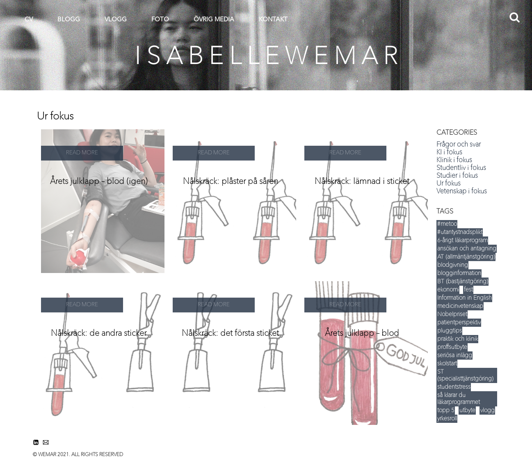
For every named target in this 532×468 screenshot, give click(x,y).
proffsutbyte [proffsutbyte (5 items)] (452, 347)
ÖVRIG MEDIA (214, 20)
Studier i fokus (457, 176)
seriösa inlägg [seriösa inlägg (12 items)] (454, 355)
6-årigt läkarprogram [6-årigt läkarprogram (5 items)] (462, 240)
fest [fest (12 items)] (468, 290)
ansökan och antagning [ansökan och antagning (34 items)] (466, 249)
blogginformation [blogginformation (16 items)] (459, 273)
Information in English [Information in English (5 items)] (464, 298)
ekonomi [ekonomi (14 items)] (448, 290)
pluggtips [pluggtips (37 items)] (449, 331)
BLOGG (68, 20)
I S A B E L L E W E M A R (266, 58)
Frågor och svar (458, 145)
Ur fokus (448, 184)
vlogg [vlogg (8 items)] (487, 410)
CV (29, 20)
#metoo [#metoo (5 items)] (447, 224)
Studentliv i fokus (461, 168)
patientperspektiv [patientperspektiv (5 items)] (459, 323)
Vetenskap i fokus (461, 191)
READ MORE (82, 153)
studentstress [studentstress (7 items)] (453, 387)
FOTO (160, 20)
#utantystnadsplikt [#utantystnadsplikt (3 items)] (459, 232)
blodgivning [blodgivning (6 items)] (452, 265)
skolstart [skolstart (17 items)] (447, 364)
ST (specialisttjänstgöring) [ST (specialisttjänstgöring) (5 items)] (465, 375)
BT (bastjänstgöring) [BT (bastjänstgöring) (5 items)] (462, 281)
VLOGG (116, 20)
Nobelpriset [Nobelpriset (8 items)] (452, 314)
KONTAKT (273, 20)
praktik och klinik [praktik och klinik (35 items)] (457, 339)
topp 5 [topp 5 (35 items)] (445, 410)
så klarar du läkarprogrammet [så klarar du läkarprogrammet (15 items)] (458, 398)
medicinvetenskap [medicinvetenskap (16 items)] (460, 306)
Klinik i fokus (454, 160)
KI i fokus (449, 152)
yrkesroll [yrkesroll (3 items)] (447, 419)
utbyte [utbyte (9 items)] (467, 410)
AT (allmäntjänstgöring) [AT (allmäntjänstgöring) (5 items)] (466, 257)
